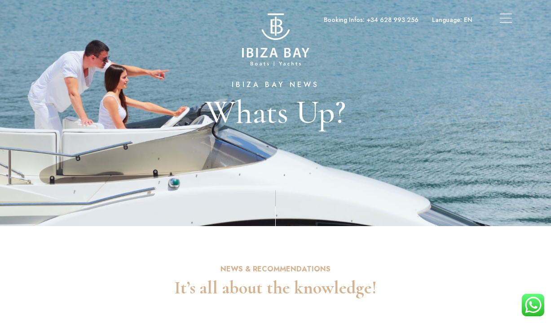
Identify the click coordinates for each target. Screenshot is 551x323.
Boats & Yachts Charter (75, 19)
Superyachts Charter (150, 19)
